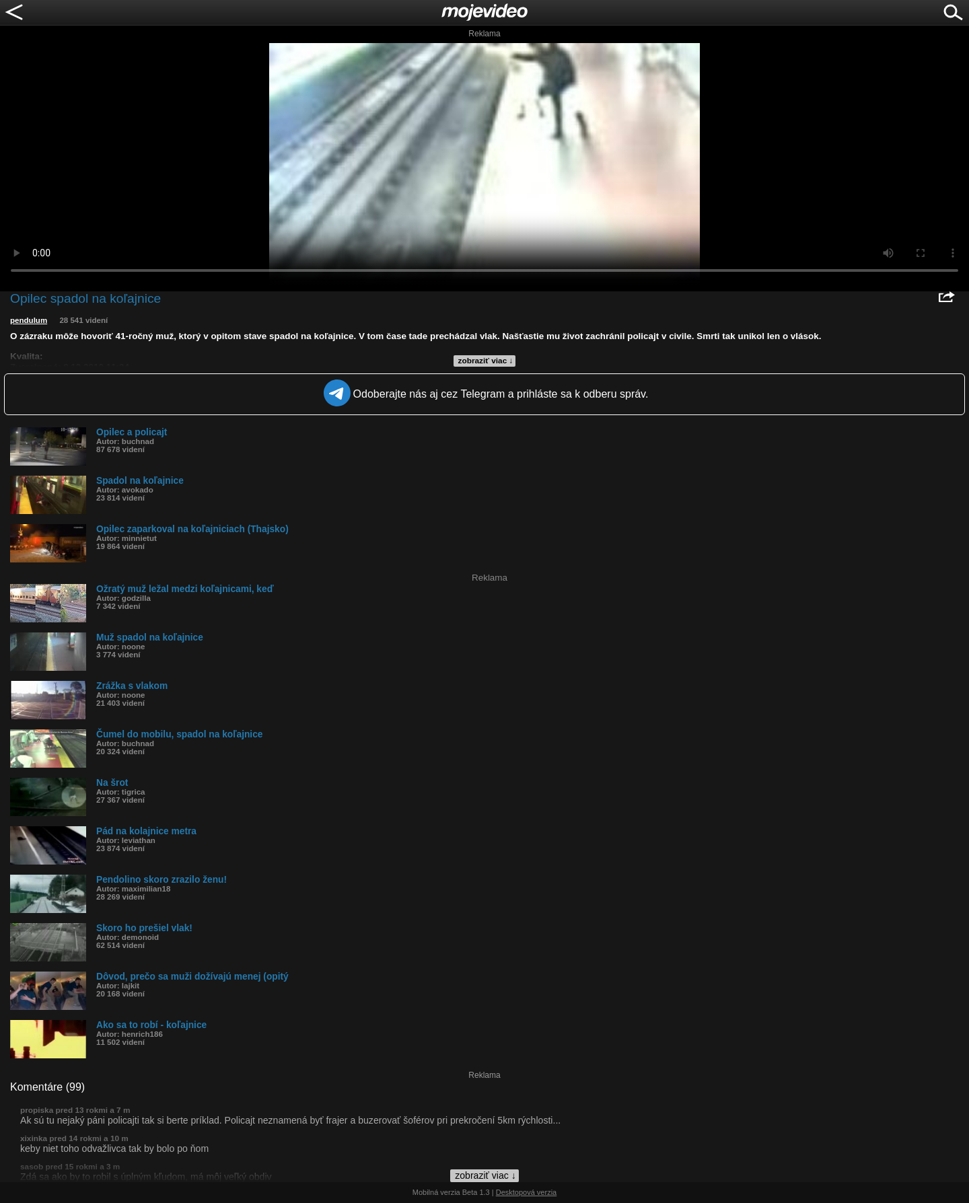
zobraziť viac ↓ (485, 360)
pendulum (28, 320)
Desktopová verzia (526, 1192)
